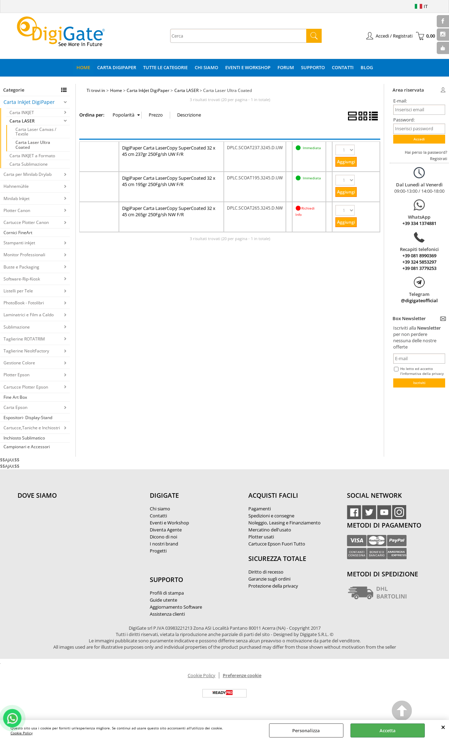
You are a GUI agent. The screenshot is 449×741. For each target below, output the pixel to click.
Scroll (402, 711)
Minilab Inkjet (16, 198)
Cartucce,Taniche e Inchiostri (32, 428)
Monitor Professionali (24, 255)
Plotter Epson (16, 375)
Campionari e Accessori (27, 447)
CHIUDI (443, 726)
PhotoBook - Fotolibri (24, 303)
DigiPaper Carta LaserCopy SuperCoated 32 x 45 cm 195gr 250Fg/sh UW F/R (168, 181)
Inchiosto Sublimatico (24, 438)
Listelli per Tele (18, 291)
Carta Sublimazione (28, 164)
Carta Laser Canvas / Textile (35, 131)
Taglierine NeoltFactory (26, 351)
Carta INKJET (21, 112)
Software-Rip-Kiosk (22, 279)
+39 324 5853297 (419, 262)
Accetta (388, 730)
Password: (404, 120)
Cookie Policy (22, 732)
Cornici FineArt (18, 233)
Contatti (343, 67)
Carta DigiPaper (116, 67)
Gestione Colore (19, 363)
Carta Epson (15, 407)
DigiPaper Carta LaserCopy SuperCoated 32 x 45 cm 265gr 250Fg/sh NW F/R (168, 211)
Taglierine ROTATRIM (24, 339)
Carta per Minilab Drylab (28, 174)
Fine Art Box (15, 397)
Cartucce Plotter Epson (26, 387)
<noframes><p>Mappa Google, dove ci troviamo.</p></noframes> (70, 542)
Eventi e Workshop (247, 67)
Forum (285, 67)
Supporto (313, 67)
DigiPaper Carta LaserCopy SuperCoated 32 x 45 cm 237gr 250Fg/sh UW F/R (168, 151)
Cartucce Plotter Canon (26, 222)
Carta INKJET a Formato (32, 156)
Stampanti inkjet (19, 243)
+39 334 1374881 (419, 223)
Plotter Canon (17, 210)
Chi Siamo (206, 67)
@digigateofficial (419, 300)
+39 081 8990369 (419, 255)
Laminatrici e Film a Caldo (29, 315)
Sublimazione (17, 327)
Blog (367, 67)
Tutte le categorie (165, 67)
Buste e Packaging (21, 267)
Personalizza (306, 730)
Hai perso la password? (426, 152)
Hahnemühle (16, 186)
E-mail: (400, 101)
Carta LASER (22, 121)
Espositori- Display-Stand (28, 418)
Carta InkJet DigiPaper (29, 102)
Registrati (438, 158)
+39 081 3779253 (419, 268)
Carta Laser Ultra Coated (32, 144)
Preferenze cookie (242, 675)
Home (83, 67)
